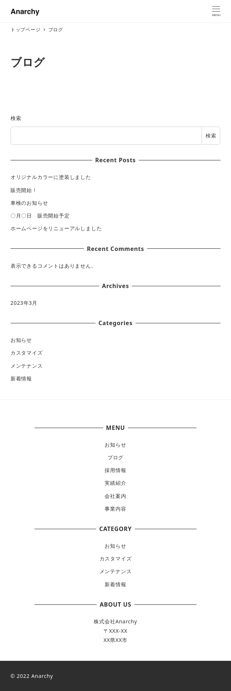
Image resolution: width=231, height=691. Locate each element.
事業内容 (115, 508)
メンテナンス (27, 365)
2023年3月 (24, 302)
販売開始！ (24, 190)
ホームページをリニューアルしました (56, 228)
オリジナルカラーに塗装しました (51, 176)
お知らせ (21, 339)
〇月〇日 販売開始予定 (40, 215)
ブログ (115, 457)
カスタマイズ (27, 352)
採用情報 (115, 470)
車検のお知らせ (29, 202)
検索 (16, 118)
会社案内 (115, 495)
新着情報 (21, 378)
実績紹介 (115, 482)
